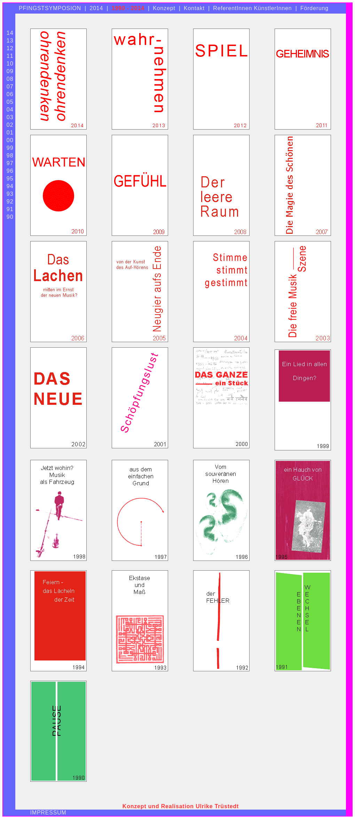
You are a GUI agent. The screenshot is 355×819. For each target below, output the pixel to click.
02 (10, 125)
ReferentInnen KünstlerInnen (252, 8)
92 (10, 201)
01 (10, 133)
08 (10, 79)
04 (10, 110)
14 (10, 33)
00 (10, 140)
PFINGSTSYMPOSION (50, 8)
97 (10, 163)
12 (10, 48)
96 (10, 171)
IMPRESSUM (48, 813)
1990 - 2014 (128, 8)
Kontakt (194, 8)
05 (10, 102)
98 (10, 156)
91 (10, 209)
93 (10, 194)
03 (10, 117)
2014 (96, 8)
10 (10, 64)
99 (10, 148)
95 (10, 178)
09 (10, 71)
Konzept (164, 8)
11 (10, 56)
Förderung (314, 8)
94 (10, 186)
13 (10, 41)
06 (10, 94)
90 (10, 217)
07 (10, 87)
